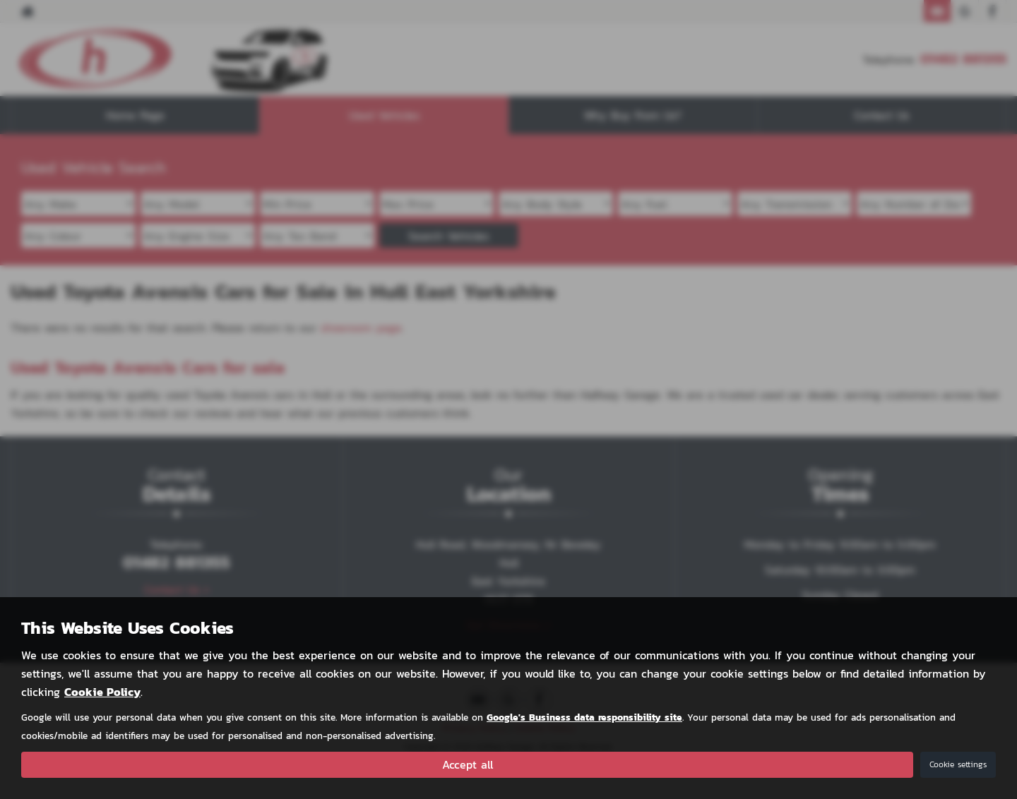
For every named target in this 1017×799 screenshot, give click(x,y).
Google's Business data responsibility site (584, 717)
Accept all (467, 764)
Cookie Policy (102, 691)
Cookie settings (958, 764)
